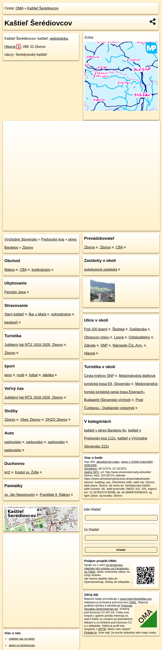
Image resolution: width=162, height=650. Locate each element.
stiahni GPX (91, 472)
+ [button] (10, 128)
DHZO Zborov (57, 419)
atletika (48, 375)
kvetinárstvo (41, 270)
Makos (9, 270)
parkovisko (12, 442)
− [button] (10, 135)
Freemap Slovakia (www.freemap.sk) (108, 607)
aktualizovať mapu (107, 461)
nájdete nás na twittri (22, 638)
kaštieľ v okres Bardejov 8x (105, 430)
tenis (8, 375)
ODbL (132, 602)
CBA (23, 270)
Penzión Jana (15, 292)
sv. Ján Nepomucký (19, 495)
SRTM (102, 629)
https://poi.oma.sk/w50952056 (141, 227)
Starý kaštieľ (14, 314)
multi (20, 375)
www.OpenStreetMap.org (135, 598)
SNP (104, 345)
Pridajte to (90, 632)
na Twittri (89, 571)
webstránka (59, 38)
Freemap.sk (109, 227)
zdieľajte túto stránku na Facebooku (106, 568)
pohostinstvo (61, 314)
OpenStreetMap (86, 227)
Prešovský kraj (52, 239)
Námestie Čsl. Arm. (128, 345)
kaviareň (11, 322)
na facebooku (114, 565)
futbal (33, 375)
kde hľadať (92, 509)
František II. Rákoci (55, 495)
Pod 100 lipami (95, 329)
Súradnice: (91, 468)
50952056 (90, 465)
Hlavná (12, 46)
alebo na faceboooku (22, 645)
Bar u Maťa (37, 314)
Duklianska (138, 329)
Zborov (27, 247)
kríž (7, 472)
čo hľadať (91, 529)
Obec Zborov (30, 419)
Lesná (119, 337)
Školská (118, 329)
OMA (20, 8)
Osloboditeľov (139, 337)
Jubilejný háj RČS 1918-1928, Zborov (33, 345)
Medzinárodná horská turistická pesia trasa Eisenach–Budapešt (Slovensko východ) (121, 392)
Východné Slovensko (20, 239)
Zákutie (90, 345)
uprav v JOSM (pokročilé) (137, 461)
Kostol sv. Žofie (27, 472)
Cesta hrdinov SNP (99, 376)
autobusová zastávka (100, 269)
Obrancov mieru (96, 337)
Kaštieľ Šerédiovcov (43, 8)
